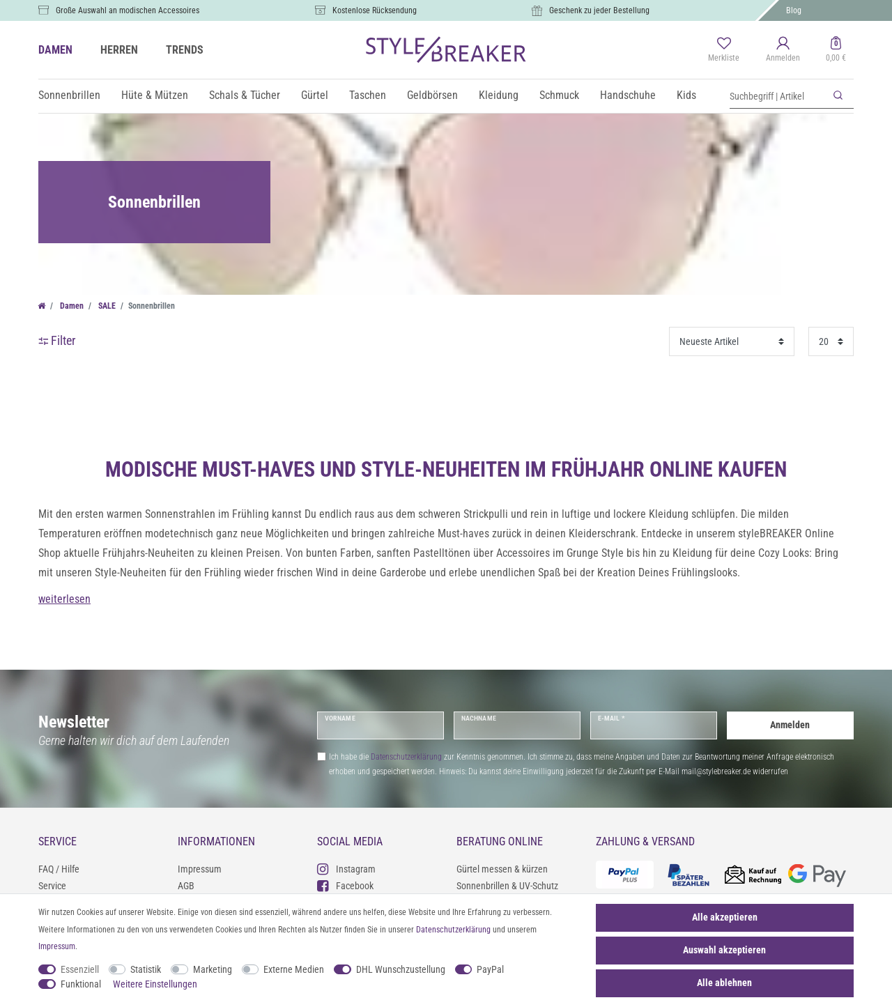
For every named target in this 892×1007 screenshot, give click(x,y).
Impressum (200, 869)
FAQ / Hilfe (58, 869)
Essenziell (80, 969)
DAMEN (55, 49)
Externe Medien (293, 969)
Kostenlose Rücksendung (374, 10)
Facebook (345, 885)
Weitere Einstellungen (155, 984)
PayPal (490, 969)
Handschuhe (628, 95)
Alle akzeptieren (725, 917)
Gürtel (314, 95)
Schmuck (559, 95)
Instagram (346, 869)
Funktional (81, 984)
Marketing (212, 969)
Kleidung (498, 95)
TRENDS (184, 49)
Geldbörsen (432, 95)
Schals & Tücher (244, 95)
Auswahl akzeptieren (724, 949)
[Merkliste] (723, 50)
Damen (71, 306)
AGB (186, 885)
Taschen (367, 95)
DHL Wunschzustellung (400, 969)
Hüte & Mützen (154, 95)
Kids (686, 95)
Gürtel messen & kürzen (502, 869)
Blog (793, 10)
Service (52, 885)
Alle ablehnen (724, 982)
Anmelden (790, 724)
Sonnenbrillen (69, 95)
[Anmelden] (783, 50)
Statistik (145, 969)
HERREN (119, 49)
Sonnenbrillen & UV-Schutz (507, 885)
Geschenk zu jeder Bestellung (599, 10)
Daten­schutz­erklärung (453, 930)
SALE (106, 306)
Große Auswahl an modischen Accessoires (127, 10)
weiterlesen (64, 599)
